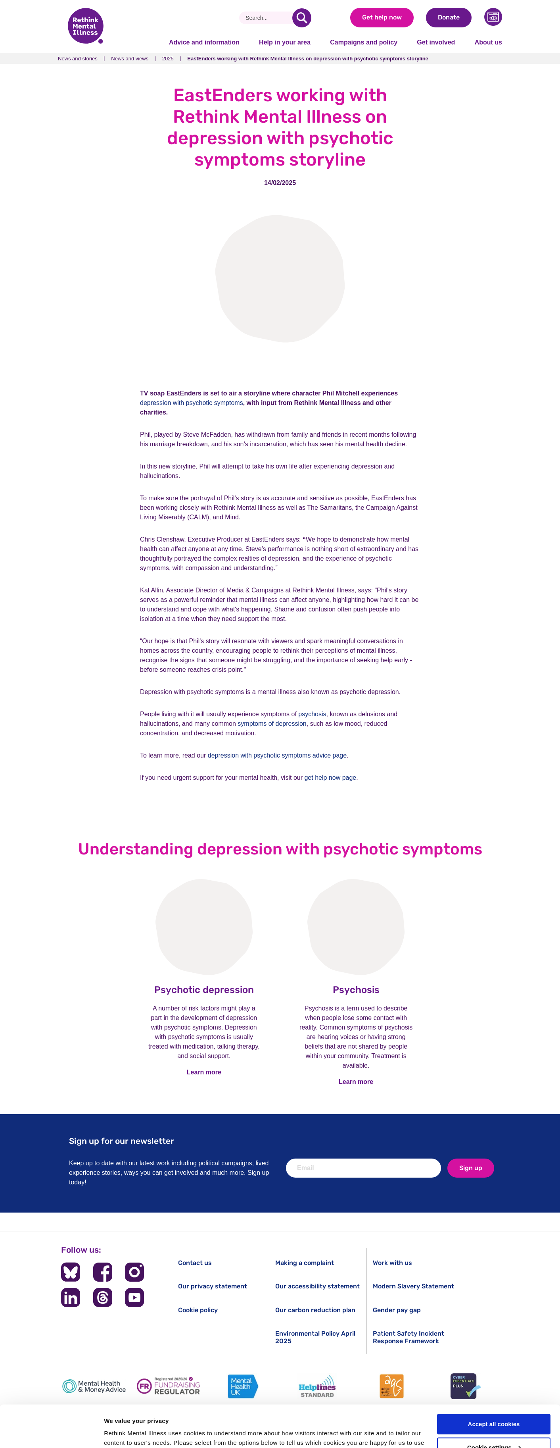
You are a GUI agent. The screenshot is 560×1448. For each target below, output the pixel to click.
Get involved (436, 42)
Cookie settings (494, 1405)
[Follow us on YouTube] (134, 1297)
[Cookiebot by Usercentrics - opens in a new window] (51, 1432)
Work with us (392, 1263)
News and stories (78, 59)
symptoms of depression (272, 723)
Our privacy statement (212, 1286)
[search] (301, 17)
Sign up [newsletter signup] (470, 1168)
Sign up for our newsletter (121, 1141)
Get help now (382, 17)
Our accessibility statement (317, 1286)
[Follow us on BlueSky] (70, 1272)
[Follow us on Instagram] (134, 1272)
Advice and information (204, 42)
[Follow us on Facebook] (103, 1272)
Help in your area (285, 42)
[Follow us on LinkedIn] (70, 1297)
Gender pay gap (397, 1310)
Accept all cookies (494, 1382)
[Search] (268, 18)
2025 (168, 59)
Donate (449, 17)
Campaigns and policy (363, 42)
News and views (129, 59)
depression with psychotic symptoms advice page (277, 755)
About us (488, 42)
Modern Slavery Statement (413, 1286)
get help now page (330, 777)
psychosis (312, 714)
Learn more (204, 1072)
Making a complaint (304, 1263)
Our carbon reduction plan (315, 1310)
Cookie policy (198, 1310)
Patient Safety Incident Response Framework (408, 1337)
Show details (122, 1432)
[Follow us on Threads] (103, 1297)
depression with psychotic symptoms (191, 402)
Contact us (195, 1263)
